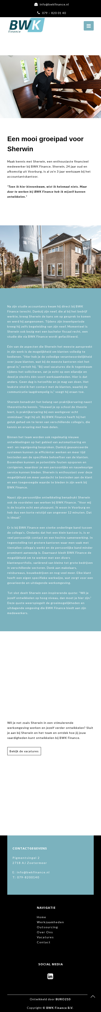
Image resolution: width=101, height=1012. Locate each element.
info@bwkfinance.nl (54, 4)
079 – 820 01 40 (54, 13)
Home (41, 917)
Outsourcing (47, 927)
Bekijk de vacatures (24, 751)
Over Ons (45, 932)
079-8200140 (28, 877)
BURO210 (63, 999)
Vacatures (45, 937)
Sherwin (39, 161)
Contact (44, 942)
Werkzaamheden (50, 922)
